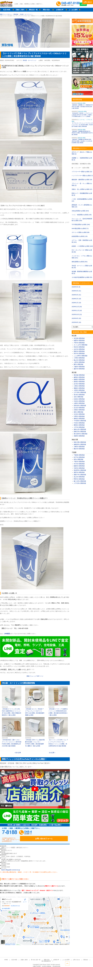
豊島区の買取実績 (79, 418)
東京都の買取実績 (79, 375)
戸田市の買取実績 (79, 342)
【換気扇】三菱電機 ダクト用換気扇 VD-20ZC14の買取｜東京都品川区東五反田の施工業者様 (82, 106)
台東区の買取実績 (79, 403)
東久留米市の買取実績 (80, 434)
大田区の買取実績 (79, 390)
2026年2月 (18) (76, 298)
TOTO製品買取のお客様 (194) (81, 224)
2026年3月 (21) (76, 295)
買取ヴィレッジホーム (6, 14)
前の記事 (18, 752)
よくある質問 (73, 9)
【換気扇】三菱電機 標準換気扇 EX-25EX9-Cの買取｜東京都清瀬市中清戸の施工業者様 (82, 133)
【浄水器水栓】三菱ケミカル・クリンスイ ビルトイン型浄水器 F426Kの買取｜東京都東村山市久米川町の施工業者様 (11, 732)
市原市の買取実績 (79, 468)
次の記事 (51, 752)
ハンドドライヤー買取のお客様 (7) (82, 175)
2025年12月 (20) (77, 306)
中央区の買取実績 (79, 423)
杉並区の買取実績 (79, 399)
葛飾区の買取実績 (79, 388)
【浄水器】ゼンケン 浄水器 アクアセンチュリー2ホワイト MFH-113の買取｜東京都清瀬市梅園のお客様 (35, 701)
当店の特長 (6, 9)
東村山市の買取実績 (80, 429)
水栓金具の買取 (82, 111)
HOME (7, 957)
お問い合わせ (88, 2)
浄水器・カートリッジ (26, 14)
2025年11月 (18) (77, 310)
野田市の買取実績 (79, 479)
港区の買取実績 (78, 412)
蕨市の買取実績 (78, 364)
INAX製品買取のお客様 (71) (80, 228)
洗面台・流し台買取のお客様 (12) (82, 189)
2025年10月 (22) (77, 314)
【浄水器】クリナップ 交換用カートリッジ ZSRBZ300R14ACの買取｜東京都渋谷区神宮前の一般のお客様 (58, 701)
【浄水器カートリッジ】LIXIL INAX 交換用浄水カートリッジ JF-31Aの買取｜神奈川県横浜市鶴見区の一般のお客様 (11, 701)
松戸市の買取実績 (79, 457)
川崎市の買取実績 (79, 446)
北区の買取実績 (78, 397)
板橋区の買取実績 (79, 379)
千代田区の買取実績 (80, 420)
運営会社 (73, 957)
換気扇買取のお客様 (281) (79, 261)
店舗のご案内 (20, 9)
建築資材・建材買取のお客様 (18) (82, 179)
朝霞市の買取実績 (79, 340)
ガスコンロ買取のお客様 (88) (80, 232)
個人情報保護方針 (82, 957)
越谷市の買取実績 (79, 369)
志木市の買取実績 (79, 349)
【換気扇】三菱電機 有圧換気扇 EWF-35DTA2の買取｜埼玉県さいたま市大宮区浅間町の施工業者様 (82, 141)
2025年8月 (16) (76, 322)
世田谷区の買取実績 (80, 405)
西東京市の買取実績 (80, 431)
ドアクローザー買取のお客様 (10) (82, 171)
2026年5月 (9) (76, 287)
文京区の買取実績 (79, 414)
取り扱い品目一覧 (31, 957)
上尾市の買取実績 (79, 362)
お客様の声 (59, 9)
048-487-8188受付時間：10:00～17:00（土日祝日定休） (20, 833)
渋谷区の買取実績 (79, 401)
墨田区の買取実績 (79, 425)
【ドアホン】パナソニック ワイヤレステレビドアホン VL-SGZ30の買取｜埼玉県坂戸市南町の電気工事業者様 (82, 124)
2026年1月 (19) (76, 302)
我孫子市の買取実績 (80, 474)
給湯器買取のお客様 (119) (79, 236)
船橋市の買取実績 (79, 466)
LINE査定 (87, 6)
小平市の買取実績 (79, 427)
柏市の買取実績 (78, 459)
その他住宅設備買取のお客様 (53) (82, 277)
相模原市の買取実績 (80, 444)
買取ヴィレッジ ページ (35, 676)
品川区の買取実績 (79, 384)
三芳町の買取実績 (79, 358)
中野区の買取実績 (79, 416)
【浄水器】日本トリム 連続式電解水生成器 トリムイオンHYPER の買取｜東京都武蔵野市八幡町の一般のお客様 (35, 732)
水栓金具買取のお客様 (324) (80, 211)
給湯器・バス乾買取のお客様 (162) (82, 246)
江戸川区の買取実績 (80, 392)
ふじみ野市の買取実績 (80, 355)
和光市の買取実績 (79, 347)
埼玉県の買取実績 (79, 338)
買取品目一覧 (33, 9)
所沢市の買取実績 (79, 353)
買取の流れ (46, 9)
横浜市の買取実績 (79, 448)
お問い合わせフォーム (55, 833)
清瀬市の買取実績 (79, 436)
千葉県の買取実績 (79, 455)
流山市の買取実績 (79, 477)
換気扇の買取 (81, 103)
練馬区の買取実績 (79, 377)
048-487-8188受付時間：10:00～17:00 (68, 3)
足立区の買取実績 (79, 407)
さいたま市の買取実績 (80, 345)
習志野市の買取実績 (80, 470)
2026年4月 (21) (76, 291)
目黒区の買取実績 (79, 410)
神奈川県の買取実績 (80, 442)
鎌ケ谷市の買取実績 (80, 481)
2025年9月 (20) (76, 318)
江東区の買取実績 (79, 386)
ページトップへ (91, 963)
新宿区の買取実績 (79, 381)
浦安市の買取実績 (79, 472)
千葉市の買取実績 (79, 461)
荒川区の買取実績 (79, 394)
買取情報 (15, 14)
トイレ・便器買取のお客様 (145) (82, 214)
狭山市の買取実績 (79, 360)
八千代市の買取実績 (80, 483)
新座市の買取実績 (79, 351)
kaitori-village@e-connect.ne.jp (10, 867)
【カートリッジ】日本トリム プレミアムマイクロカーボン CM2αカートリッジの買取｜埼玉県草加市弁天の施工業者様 (58, 732)
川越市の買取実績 (79, 366)
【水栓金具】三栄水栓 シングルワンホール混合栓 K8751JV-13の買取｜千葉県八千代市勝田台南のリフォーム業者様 (82, 114)
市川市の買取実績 (79, 464)
